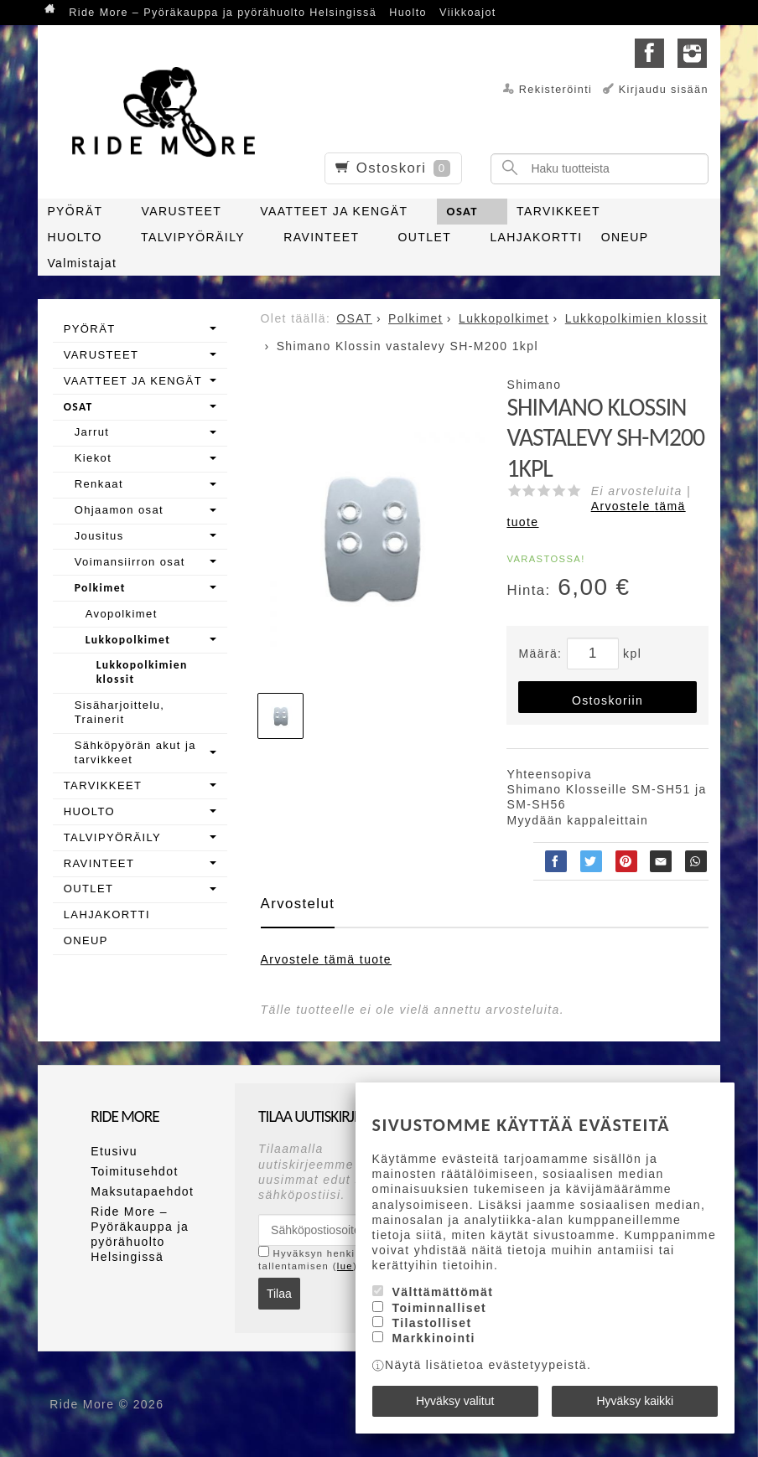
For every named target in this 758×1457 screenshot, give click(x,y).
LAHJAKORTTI (536, 237)
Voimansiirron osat (130, 561)
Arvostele (326, 959)
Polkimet (100, 588)
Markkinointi (433, 1338)
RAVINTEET (321, 237)
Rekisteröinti (556, 90)
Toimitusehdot (135, 1171)
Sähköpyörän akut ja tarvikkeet (135, 752)
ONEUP (625, 237)
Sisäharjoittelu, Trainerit (120, 712)
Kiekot (93, 458)
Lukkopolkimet (128, 640)
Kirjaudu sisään (664, 90)
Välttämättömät (442, 1292)
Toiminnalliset (439, 1308)
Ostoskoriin (607, 700)
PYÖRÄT (74, 211)
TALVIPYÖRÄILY (193, 237)
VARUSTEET (182, 211)
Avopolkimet (122, 613)
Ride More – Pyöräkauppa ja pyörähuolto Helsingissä (222, 12)
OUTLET (425, 237)
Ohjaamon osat (119, 510)
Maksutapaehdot (142, 1191)
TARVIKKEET (558, 211)
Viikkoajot (467, 12)
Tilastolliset (431, 1323)
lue (345, 1266)
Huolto (408, 12)
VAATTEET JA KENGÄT (334, 211)
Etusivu (114, 1151)
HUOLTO (74, 237)
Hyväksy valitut (455, 1401)
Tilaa (279, 1293)
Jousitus (99, 536)
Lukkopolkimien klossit (142, 672)
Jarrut (92, 432)
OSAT (462, 211)
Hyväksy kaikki (634, 1401)
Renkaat (99, 484)
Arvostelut (298, 904)
